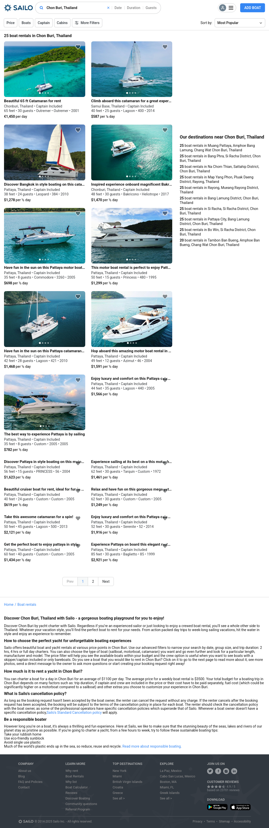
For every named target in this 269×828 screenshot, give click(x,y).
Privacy (198, 821)
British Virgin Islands (127, 782)
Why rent (71, 771)
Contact (24, 787)
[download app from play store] (217, 807)
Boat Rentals (74, 776)
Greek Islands (170, 793)
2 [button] (93, 581)
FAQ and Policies (30, 782)
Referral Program (77, 809)
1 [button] (83, 581)
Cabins (62, 23)
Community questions (81, 804)
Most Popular (227, 23)
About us (24, 771)
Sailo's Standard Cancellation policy (74, 713)
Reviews (71, 793)
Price (11, 23)
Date (118, 8)
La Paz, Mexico (171, 771)
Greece (118, 793)
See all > (119, 798)
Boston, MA (168, 782)
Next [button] (106, 581)
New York (119, 771)
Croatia (118, 787)
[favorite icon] (78, 47)
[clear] (108, 8)
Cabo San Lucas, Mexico (177, 776)
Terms (210, 821)
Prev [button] (70, 581)
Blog (21, 776)
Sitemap (224, 821)
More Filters (87, 23)
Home (9, 605)
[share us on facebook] (218, 771)
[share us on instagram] (226, 771)
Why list (71, 782)
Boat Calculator (76, 787)
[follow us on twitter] (210, 771)
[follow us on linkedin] (234, 771)
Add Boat (252, 8)
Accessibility (242, 821)
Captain (44, 23)
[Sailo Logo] (18, 8)
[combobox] (78, 8)
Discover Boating (77, 798)
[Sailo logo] (25, 821)
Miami (117, 776)
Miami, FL (167, 787)
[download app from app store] (240, 807)
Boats (26, 23)
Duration (133, 8)
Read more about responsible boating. (152, 746)
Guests (151, 8)
